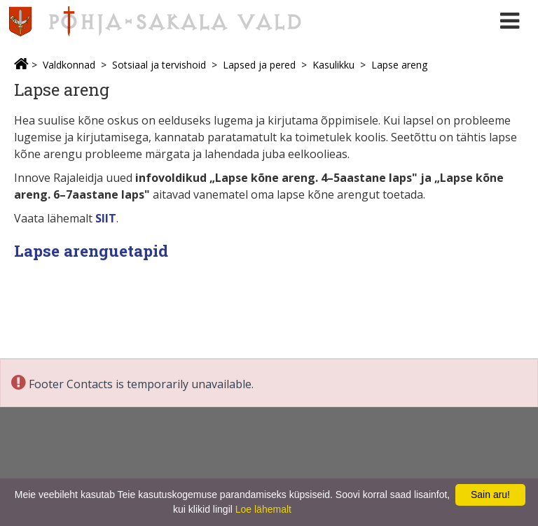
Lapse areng (399, 64)
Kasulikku (333, 64)
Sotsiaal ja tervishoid (159, 64)
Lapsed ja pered (259, 64)
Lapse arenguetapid (91, 250)
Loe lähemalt (263, 509)
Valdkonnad (69, 64)
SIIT (105, 218)
